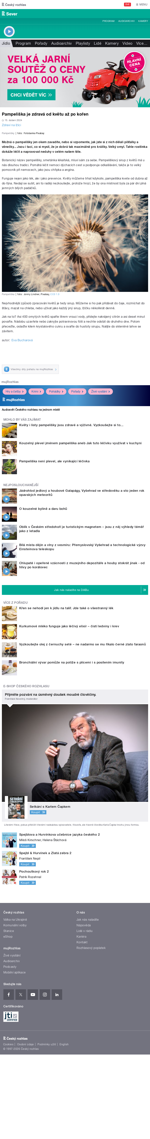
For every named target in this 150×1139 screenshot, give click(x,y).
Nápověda (84, 1010)
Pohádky (56, 476)
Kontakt (82, 1027)
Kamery (143, 21)
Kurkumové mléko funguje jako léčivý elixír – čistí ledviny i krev (69, 711)
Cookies (8, 1128)
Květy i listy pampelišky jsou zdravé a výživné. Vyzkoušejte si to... (71, 509)
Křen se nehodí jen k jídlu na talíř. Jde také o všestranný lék (66, 692)
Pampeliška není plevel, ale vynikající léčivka (54, 546)
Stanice (8, 1015)
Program (108, 21)
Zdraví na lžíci (11, 125)
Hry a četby (15, 476)
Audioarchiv (126, 21)
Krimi (36, 476)
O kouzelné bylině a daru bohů (43, 593)
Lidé (97, 43)
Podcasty (10, 1051)
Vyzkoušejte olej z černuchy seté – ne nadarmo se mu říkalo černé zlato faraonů (82, 729)
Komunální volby (15, 1010)
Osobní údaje (25, 1128)
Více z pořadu (15, 687)
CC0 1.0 (54, 378)
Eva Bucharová (22, 424)
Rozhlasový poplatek (91, 1032)
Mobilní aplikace (14, 1057)
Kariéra (81, 1021)
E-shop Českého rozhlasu (26, 770)
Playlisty (83, 43)
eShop (7, 1021)
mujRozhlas (10, 466)
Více (142, 43)
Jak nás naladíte (88, 1004)
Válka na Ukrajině (15, 1004)
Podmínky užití (47, 1128)
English (64, 1128)
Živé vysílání (100, 476)
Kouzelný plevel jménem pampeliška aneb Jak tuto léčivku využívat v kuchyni (80, 527)
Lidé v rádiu (85, 1015)
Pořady (41, 43)
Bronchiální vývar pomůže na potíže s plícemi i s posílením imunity (71, 747)
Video (127, 43)
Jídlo (6, 43)
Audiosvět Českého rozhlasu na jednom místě (31, 494)
